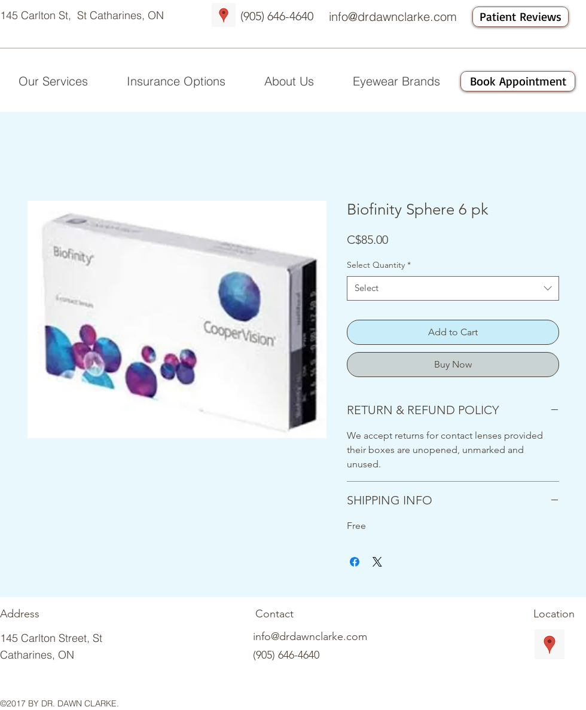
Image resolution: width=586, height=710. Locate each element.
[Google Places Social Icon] (224, 15)
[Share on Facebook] (354, 562)
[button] (289, 81)
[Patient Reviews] (520, 17)
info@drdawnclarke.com (393, 16)
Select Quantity (379, 264)
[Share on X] (377, 562)
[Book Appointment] (517, 81)
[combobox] (453, 288)
